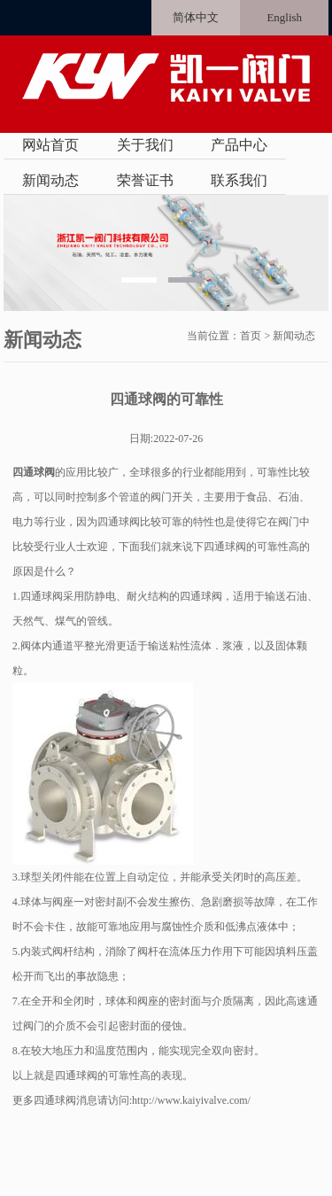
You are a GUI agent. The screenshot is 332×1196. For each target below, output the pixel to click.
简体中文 (196, 17)
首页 (250, 336)
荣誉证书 (145, 180)
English (284, 17)
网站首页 (50, 144)
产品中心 (239, 144)
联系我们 (239, 180)
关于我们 (145, 144)
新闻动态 (50, 180)
